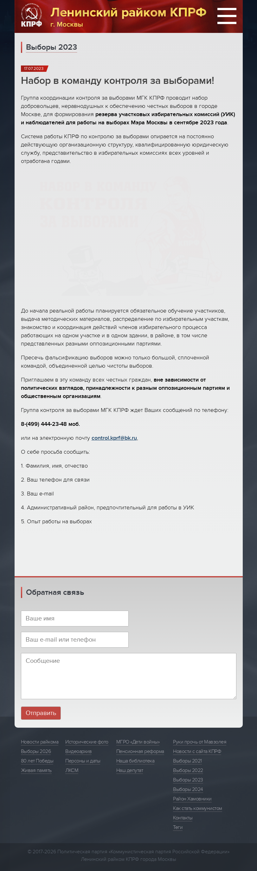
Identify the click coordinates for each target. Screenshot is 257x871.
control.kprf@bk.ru (114, 438)
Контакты (182, 818)
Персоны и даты (82, 761)
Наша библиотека (135, 761)
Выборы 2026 (36, 751)
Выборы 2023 (51, 47)
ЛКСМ (71, 770)
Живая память (36, 770)
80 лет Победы (37, 761)
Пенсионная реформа (140, 751)
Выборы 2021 (187, 761)
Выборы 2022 (188, 770)
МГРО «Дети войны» (138, 742)
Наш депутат (129, 770)
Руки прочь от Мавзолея (199, 742)
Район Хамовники (192, 799)
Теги (178, 827)
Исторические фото (86, 742)
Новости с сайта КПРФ (197, 751)
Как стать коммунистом (197, 808)
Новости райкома (40, 742)
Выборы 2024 (188, 789)
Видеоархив (78, 751)
